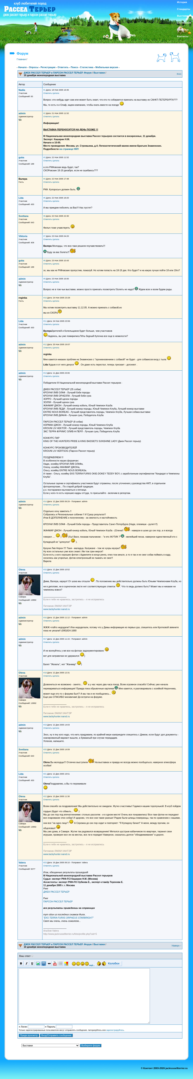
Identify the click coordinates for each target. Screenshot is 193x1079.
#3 (44, 157)
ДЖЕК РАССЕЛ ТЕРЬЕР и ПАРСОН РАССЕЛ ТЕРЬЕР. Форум (58, 72)
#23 (45, 862)
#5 (44, 198)
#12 (45, 344)
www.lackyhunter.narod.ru (56, 609)
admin (22, 113)
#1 (44, 90)
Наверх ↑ (177, 945)
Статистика (86, 67)
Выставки (99, 72)
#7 (44, 236)
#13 (45, 373)
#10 (45, 298)
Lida (21, 198)
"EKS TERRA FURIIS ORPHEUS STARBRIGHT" (68, 917)
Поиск (74, 67)
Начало (22, 67)
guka (21, 157)
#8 (44, 260)
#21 (45, 774)
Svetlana (23, 216)
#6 (44, 216)
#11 (45, 321)
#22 (45, 796)
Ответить (63, 67)
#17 (45, 639)
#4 (44, 179)
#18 (45, 673)
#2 (44, 113)
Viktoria (23, 236)
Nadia (22, 90)
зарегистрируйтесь (115, 1030)
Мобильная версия (106, 67)
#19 (45, 725)
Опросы (33, 67)
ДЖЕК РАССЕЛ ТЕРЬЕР (56, 891)
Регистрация (48, 67)
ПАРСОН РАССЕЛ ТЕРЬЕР (58, 901)
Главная (21, 59)
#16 (45, 617)
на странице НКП (69, 149)
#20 (45, 749)
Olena (22, 569)
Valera (22, 862)
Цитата (55, 93)
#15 (45, 569)
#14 (45, 501)
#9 (44, 279)
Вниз (179, 74)
